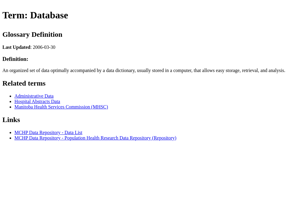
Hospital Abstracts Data (37, 101)
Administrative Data (34, 96)
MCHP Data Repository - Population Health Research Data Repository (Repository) (95, 137)
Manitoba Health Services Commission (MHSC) (61, 106)
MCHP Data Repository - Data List (48, 132)
